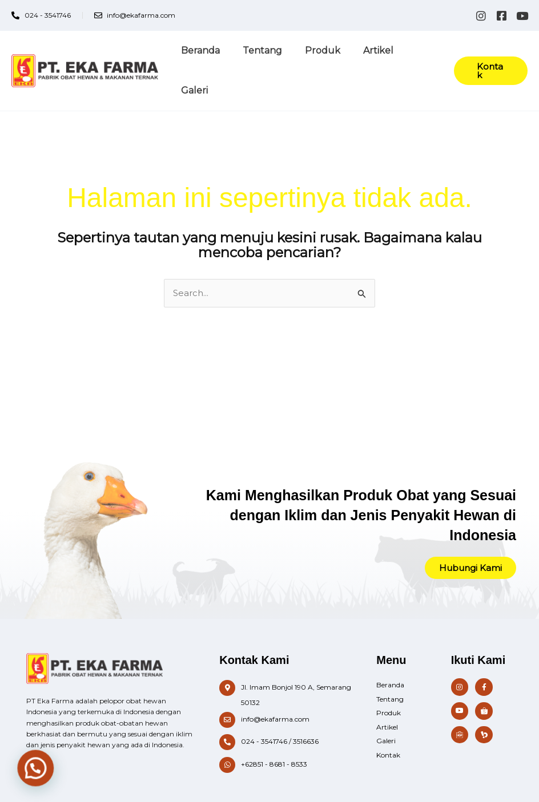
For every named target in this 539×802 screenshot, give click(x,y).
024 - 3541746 (264, 714)
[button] (489, 57)
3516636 (306, 714)
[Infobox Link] (286, 668)
